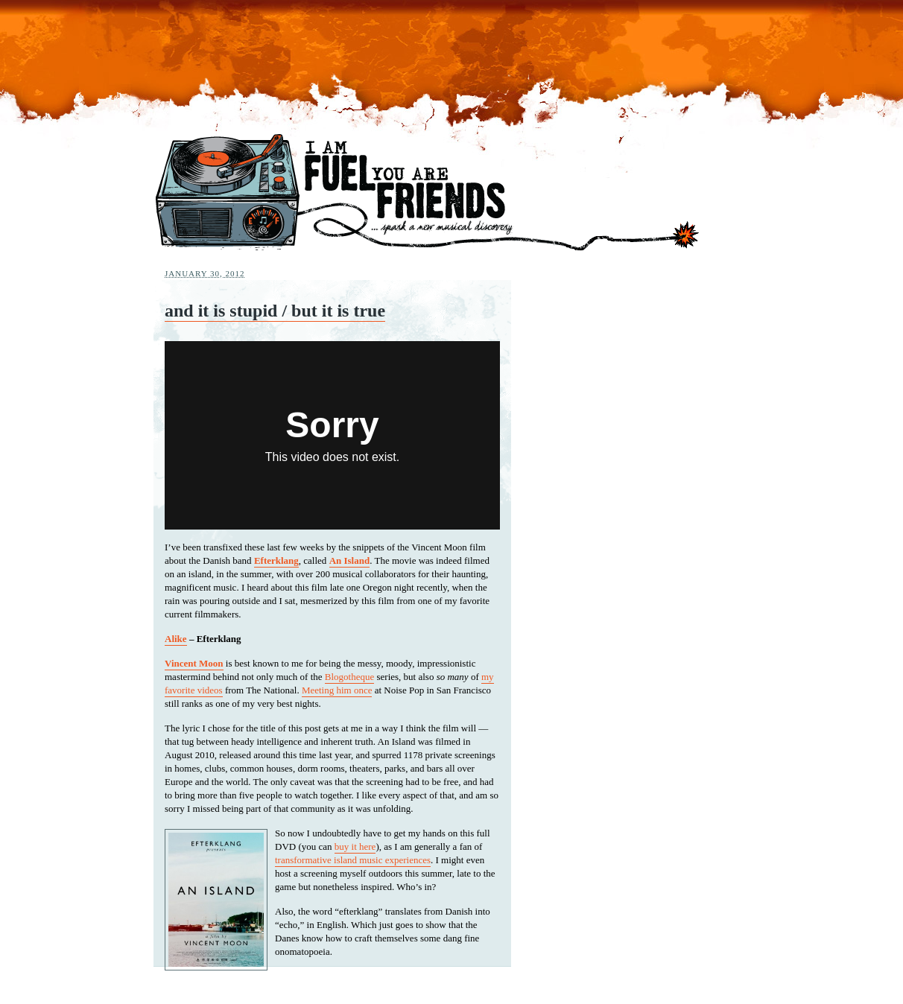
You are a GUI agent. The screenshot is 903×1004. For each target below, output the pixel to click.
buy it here (355, 846)
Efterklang (276, 560)
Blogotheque (349, 676)
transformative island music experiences (353, 859)
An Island (349, 560)
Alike (176, 638)
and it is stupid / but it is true (275, 310)
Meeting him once (337, 690)
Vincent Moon (194, 663)
